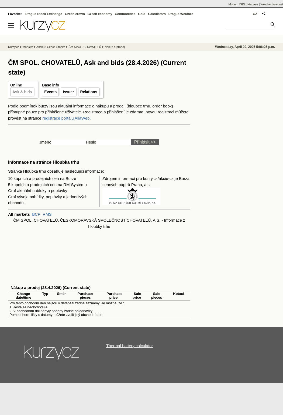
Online (16, 85)
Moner (233, 4)
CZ (255, 14)
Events (50, 92)
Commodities (125, 14)
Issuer (68, 92)
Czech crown (75, 14)
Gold (141, 14)
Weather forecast (271, 4)
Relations (88, 92)
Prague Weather (180, 14)
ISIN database (248, 4)
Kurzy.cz (13, 46)
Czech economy (100, 14)
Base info (50, 85)
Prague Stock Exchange (43, 14)
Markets (28, 46)
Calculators (156, 14)
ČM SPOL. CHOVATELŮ (84, 46)
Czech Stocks (56, 46)
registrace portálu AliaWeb (66, 118)
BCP (36, 214)
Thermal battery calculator (129, 345)
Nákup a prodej (115, 46)
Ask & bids (22, 92)
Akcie (40, 46)
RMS (47, 214)
